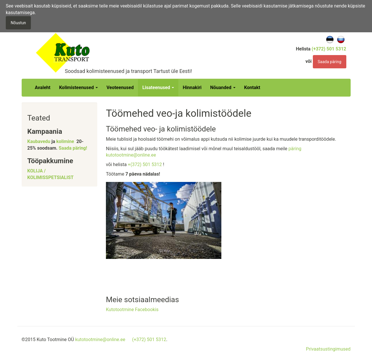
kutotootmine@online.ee (100, 339)
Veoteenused (120, 87)
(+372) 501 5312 (149, 339)
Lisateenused (158, 87)
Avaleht (43, 87)
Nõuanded (222, 87)
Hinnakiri (192, 87)
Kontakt (252, 87)
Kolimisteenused (78, 87)
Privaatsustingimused (328, 349)
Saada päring (329, 61)
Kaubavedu (39, 141)
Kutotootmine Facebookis (132, 309)
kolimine (65, 141)
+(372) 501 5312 (145, 164)
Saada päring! (73, 148)
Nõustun (18, 22)
